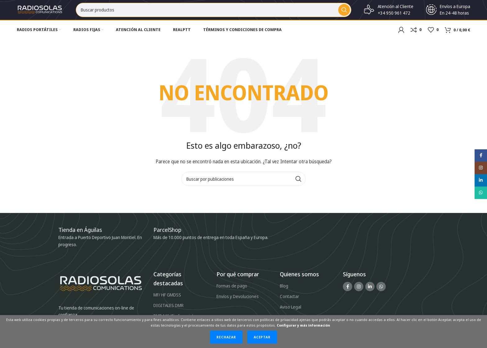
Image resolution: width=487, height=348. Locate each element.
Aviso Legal (290, 312)
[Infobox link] (170, 235)
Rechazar (226, 337)
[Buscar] (213, 12)
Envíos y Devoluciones (237, 301)
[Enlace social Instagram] (358, 291)
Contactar (289, 301)
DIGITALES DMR (168, 310)
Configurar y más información (303, 325)
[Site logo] (40, 12)
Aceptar (262, 337)
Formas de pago (231, 291)
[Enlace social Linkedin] (370, 291)
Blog (284, 291)
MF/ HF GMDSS (167, 300)
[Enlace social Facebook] (347, 291)
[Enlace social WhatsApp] (381, 291)
